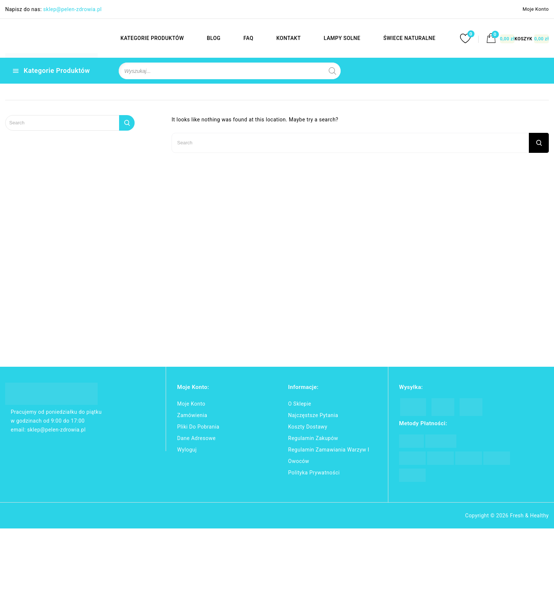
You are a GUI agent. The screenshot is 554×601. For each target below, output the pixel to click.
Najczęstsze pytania (313, 415)
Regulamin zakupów (313, 438)
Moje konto (191, 404)
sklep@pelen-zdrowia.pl (72, 9)
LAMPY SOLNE (342, 38)
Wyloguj (187, 450)
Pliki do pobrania (198, 427)
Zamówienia (192, 415)
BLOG (213, 38)
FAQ (248, 38)
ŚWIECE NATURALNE (409, 38)
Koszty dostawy (307, 427)
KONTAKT (288, 38)
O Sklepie (299, 404)
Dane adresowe (196, 438)
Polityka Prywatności (314, 473)
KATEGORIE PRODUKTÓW (151, 38)
